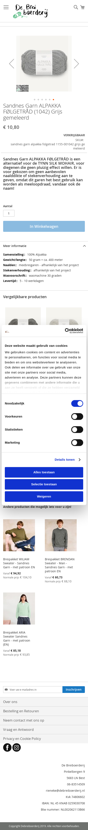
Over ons (10, 701)
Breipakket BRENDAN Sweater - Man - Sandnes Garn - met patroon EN (60, 565)
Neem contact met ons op (23, 720)
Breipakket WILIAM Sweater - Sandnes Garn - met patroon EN (19, 563)
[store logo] (30, 11)
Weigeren (44, 496)
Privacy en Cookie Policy (22, 738)
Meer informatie (14, 246)
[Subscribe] (73, 689)
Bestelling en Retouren (21, 711)
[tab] (44, 245)
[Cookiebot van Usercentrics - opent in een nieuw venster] (65, 331)
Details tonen (65, 459)
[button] (11, 63)
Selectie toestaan (44, 484)
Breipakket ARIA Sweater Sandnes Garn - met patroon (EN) (16, 638)
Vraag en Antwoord (18, 729)
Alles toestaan (44, 472)
